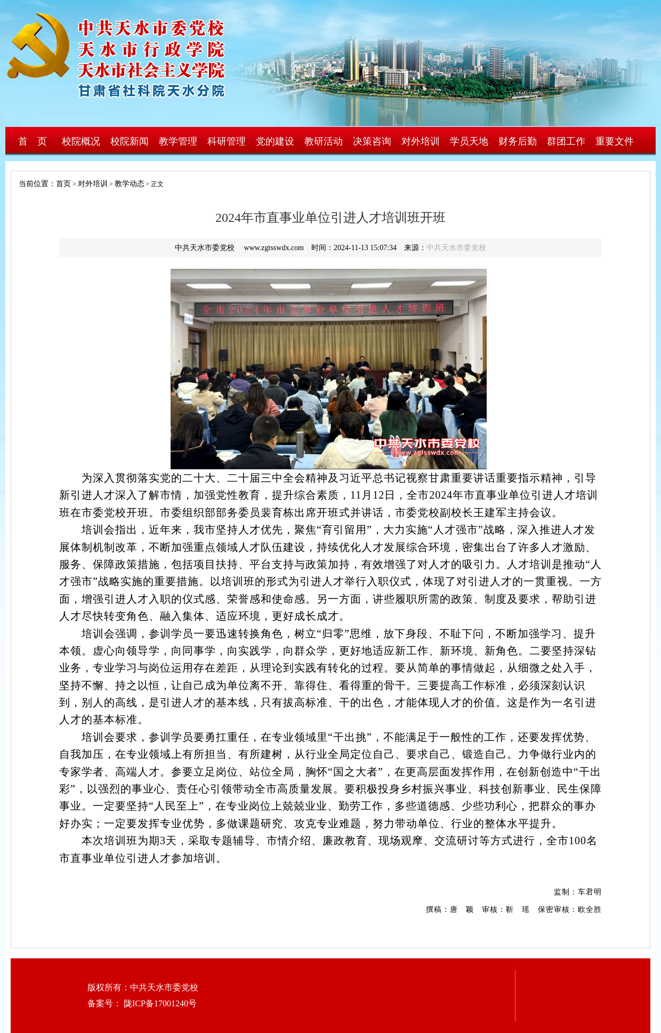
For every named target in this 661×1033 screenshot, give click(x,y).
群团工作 (566, 141)
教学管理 (178, 141)
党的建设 (275, 141)
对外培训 (420, 141)
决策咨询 (372, 141)
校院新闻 (129, 141)
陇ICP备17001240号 (159, 1003)
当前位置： (33, 184)
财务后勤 (517, 141)
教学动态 (129, 184)
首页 (63, 184)
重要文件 (614, 141)
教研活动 (323, 141)
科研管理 (226, 141)
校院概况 (81, 141)
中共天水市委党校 (456, 248)
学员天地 (469, 141)
